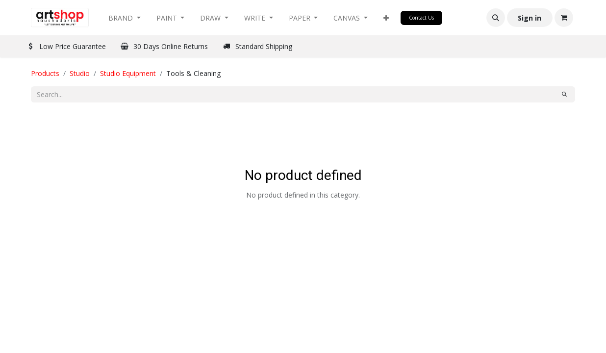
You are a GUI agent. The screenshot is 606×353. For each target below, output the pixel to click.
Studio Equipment (128, 73)
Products (45, 73)
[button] (386, 18)
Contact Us (421, 17)
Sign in (529, 18)
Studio (80, 73)
